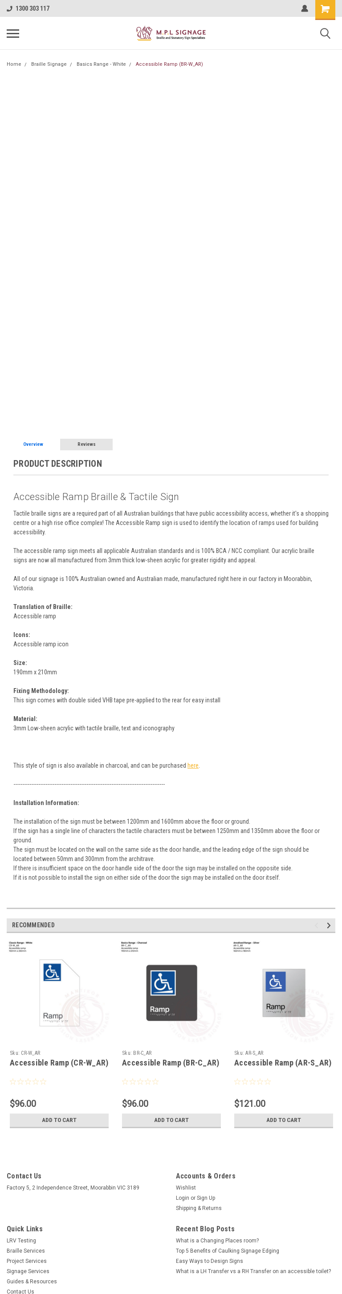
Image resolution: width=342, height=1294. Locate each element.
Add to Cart (59, 1120)
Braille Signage (49, 64)
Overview (33, 444)
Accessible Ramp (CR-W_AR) (59, 1062)
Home (14, 64)
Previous (317, 925)
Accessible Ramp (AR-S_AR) (282, 1062)
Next (330, 925)
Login (182, 1198)
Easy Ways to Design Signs (209, 1261)
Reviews (86, 444)
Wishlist (186, 1188)
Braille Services (26, 1251)
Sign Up (206, 1198)
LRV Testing (21, 1241)
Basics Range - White (101, 64)
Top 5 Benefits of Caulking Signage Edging (227, 1251)
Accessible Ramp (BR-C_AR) (170, 1062)
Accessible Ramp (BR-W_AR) (169, 64)
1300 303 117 (28, 8)
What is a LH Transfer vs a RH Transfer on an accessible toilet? (253, 1271)
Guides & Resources (32, 1281)
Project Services (27, 1261)
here (193, 765)
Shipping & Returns (199, 1208)
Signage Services (28, 1271)
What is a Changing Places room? (217, 1241)
